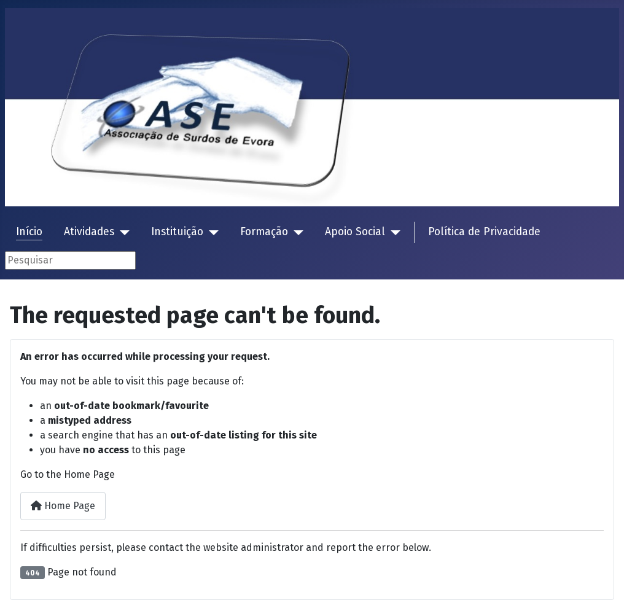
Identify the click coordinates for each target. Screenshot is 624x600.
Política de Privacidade (484, 231)
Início (29, 231)
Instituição (177, 231)
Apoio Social (355, 231)
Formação (264, 231)
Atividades (89, 231)
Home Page (63, 506)
